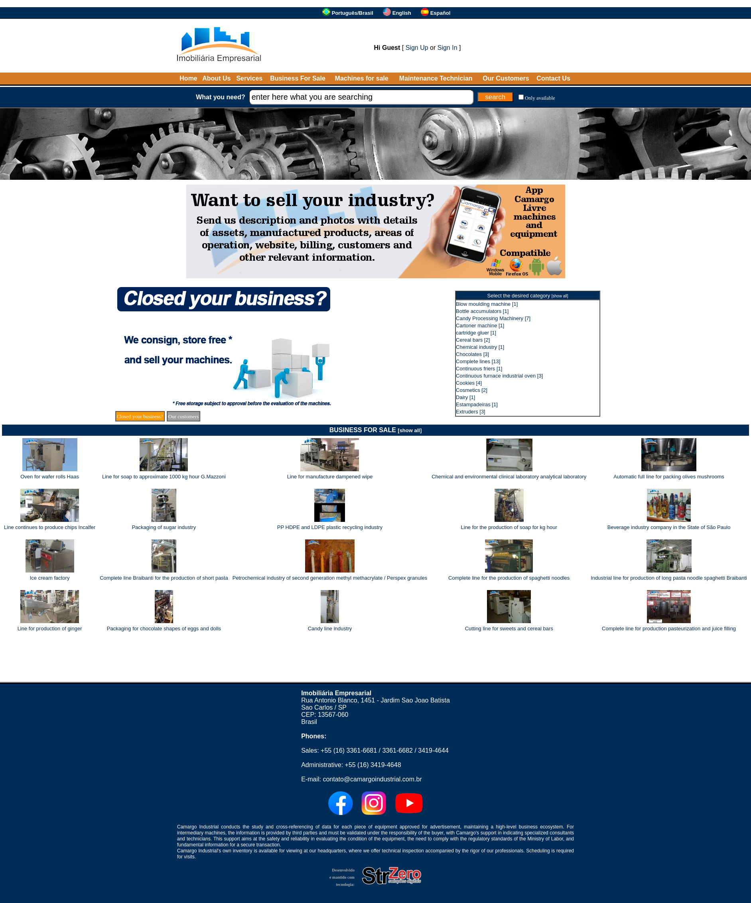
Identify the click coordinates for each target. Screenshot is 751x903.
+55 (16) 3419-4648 (373, 764)
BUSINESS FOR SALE (375, 430)
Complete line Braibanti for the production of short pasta (164, 578)
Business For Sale (297, 78)
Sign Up (417, 47)
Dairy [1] (465, 397)
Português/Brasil (352, 13)
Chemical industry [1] (480, 347)
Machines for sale (361, 78)
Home (188, 78)
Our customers (183, 416)
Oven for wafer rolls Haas (49, 477)
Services (249, 78)
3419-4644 (433, 750)
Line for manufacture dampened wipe (330, 477)
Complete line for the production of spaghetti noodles (509, 578)
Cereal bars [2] (473, 340)
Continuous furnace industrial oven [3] (499, 376)
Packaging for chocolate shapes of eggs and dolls (164, 629)
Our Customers (506, 78)
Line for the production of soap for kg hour (509, 527)
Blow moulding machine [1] (487, 304)
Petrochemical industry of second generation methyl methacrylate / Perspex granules (330, 578)
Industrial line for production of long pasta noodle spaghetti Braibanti (669, 578)
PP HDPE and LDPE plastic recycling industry (329, 527)
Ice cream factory (50, 578)
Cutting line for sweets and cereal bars (509, 629)
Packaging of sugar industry (164, 527)
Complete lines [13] (478, 361)
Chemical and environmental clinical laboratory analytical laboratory (509, 477)
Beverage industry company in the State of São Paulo (669, 527)
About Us (216, 78)
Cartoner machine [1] (480, 326)
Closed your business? (140, 416)
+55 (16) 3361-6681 (349, 750)
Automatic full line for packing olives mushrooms (668, 477)
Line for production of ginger (50, 629)
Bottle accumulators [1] (482, 311)
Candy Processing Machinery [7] (493, 318)
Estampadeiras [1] (477, 404)
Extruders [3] (470, 412)
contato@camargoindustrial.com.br (372, 779)
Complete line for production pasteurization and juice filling (669, 629)
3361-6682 (397, 750)
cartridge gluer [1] (476, 333)
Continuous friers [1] (479, 369)
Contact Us (553, 78)
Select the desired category (527, 296)
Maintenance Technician (436, 78)
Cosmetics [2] (471, 390)
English (401, 13)
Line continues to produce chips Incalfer (49, 527)
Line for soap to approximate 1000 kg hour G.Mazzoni (164, 477)
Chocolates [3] (472, 354)
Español (440, 13)
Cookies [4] (469, 383)
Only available (540, 98)
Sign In (447, 47)
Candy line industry (330, 629)
